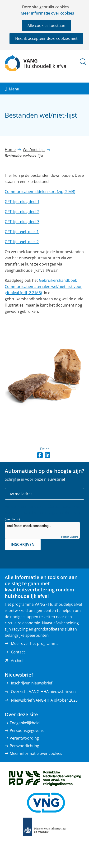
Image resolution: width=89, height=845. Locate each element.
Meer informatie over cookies (47, 13)
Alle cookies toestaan (46, 25)
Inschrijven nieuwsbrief (31, 683)
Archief (17, 660)
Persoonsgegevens (27, 730)
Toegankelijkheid (25, 722)
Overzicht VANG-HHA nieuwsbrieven (43, 691)
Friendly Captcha (69, 537)
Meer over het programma (35, 643)
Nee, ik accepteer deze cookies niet (46, 38)
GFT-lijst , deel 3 (22, 221)
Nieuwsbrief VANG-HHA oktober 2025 (44, 700)
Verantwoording (24, 738)
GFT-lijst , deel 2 (22, 211)
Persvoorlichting (24, 745)
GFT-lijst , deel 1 (22, 201)
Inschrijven (23, 544)
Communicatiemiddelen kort (40, 191)
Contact (18, 652)
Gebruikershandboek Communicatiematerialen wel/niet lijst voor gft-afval (43, 286)
